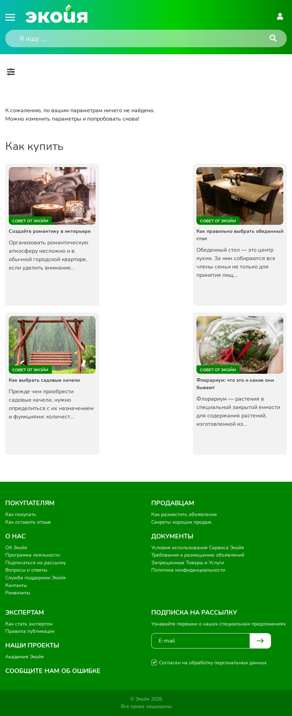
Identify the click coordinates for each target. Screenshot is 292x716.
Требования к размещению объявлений (197, 555)
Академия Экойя (24, 656)
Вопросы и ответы (26, 570)
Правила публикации (30, 631)
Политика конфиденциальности (188, 570)
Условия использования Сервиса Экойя (197, 547)
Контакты (16, 585)
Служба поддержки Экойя (35, 577)
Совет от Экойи (30, 221)
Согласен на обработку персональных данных (212, 662)
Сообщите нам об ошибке (52, 671)
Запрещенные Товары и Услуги (187, 562)
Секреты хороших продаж (181, 522)
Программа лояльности (32, 555)
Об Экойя (16, 547)
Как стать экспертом (29, 624)
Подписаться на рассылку (35, 562)
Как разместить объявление (184, 514)
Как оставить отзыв (28, 522)
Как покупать (20, 514)
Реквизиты (17, 592)
